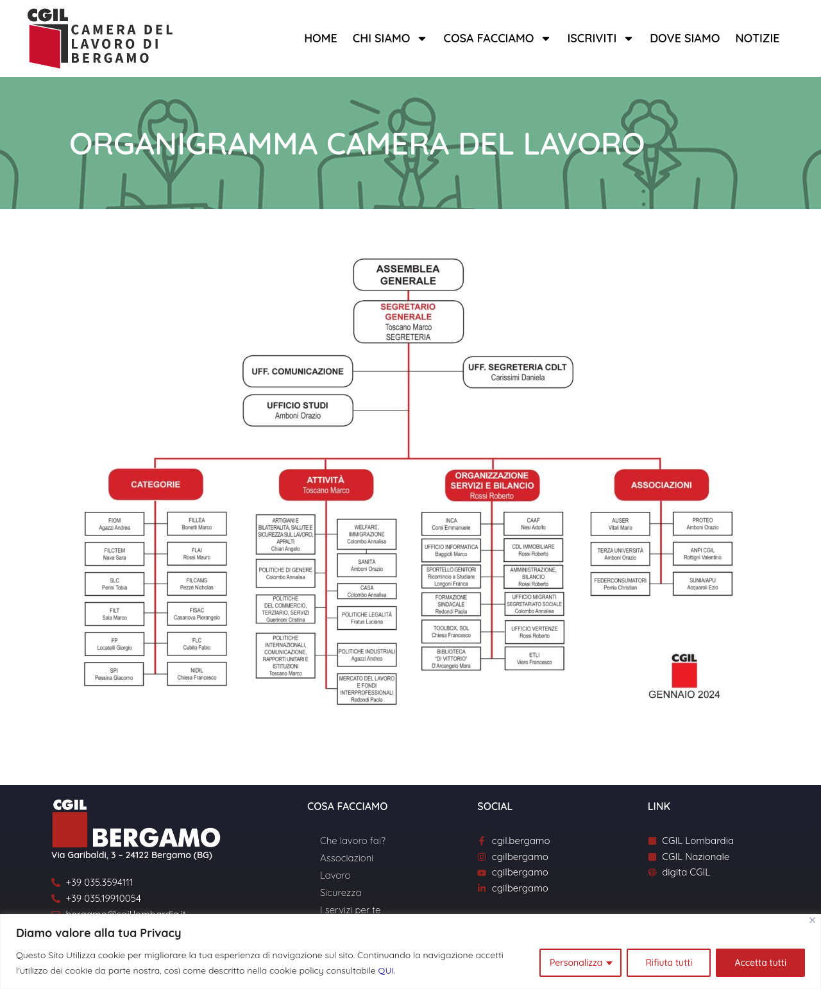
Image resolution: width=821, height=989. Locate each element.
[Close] (812, 920)
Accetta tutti (760, 962)
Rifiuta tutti (668, 962)
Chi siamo (390, 38)
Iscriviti (600, 38)
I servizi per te (350, 910)
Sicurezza (340, 892)
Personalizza (576, 962)
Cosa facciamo (497, 38)
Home (320, 38)
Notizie (757, 38)
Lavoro (335, 875)
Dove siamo (685, 38)
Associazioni (346, 858)
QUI (386, 970)
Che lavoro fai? (352, 840)
